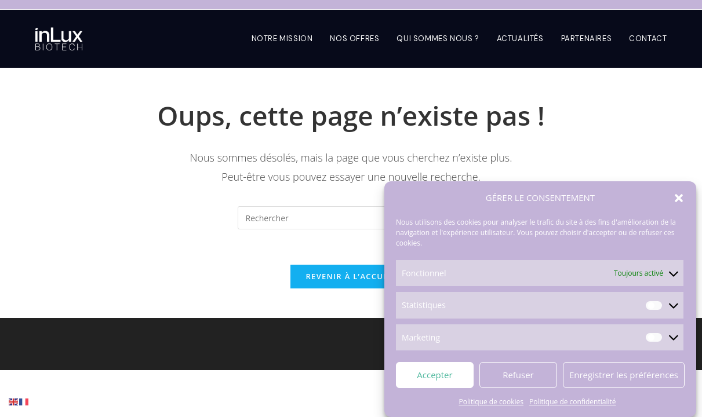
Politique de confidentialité (572, 402)
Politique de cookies (491, 402)
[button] (679, 198)
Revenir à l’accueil (350, 276)
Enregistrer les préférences (623, 375)
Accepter (434, 375)
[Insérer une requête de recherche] (351, 217)
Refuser (518, 375)
